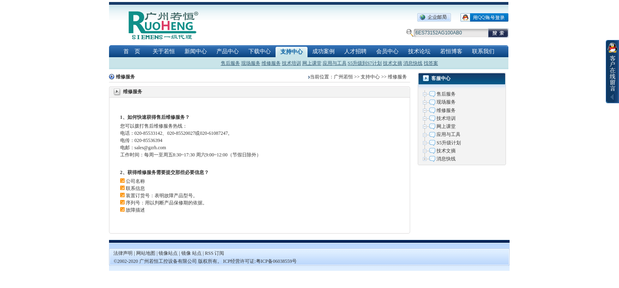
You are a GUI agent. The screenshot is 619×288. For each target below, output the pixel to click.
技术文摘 (392, 63)
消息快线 (413, 63)
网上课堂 (311, 63)
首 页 (131, 51)
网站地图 (146, 253)
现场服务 (250, 63)
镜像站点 (168, 253)
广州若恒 (343, 77)
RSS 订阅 (214, 253)
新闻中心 (196, 51)
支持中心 (291, 52)
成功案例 (323, 51)
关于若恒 (164, 51)
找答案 (431, 63)
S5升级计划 (448, 143)
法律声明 (123, 253)
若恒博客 (451, 51)
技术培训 (291, 63)
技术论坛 (419, 51)
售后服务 (230, 63)
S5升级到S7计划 (365, 63)
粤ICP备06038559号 (276, 261)
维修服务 (271, 63)
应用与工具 (335, 63)
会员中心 (387, 51)
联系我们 (483, 51)
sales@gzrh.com (150, 147)
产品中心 (227, 51)
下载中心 (259, 51)
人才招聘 (355, 51)
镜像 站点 (191, 253)
